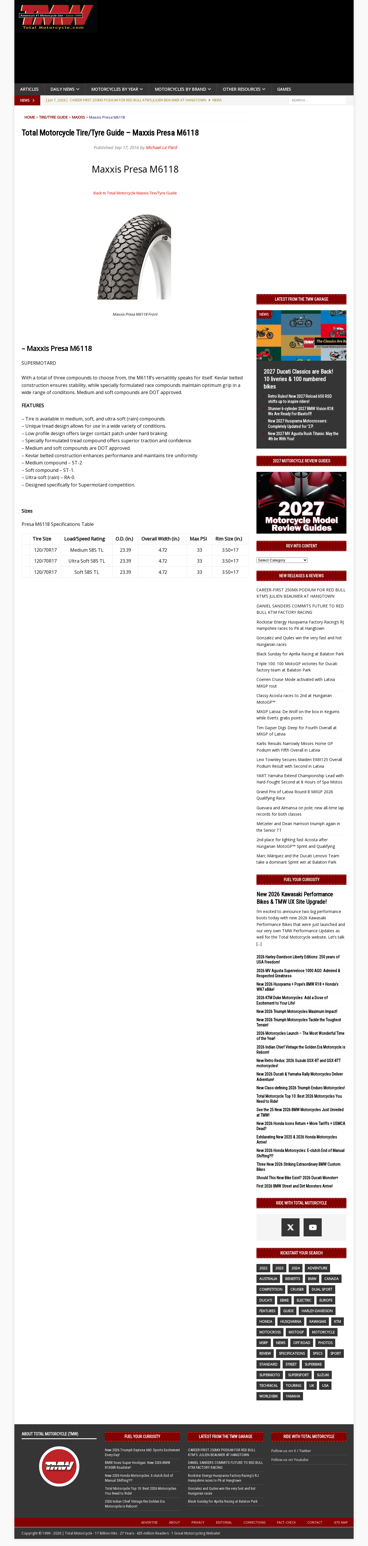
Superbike (313, 1364)
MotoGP (296, 1332)
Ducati (265, 1300)
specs (317, 1353)
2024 (296, 1268)
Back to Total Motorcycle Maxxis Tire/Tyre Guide (135, 193)
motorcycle (323, 1332)
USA (325, 1385)
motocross (270, 1332)
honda (265, 1321)
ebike (284, 1300)
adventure (317, 1268)
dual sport (322, 1289)
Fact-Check (286, 1522)
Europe (325, 1300)
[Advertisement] (227, 43)
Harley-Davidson (317, 1310)
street (291, 1364)
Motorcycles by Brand (180, 89)
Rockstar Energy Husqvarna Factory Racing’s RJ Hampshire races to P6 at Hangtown (223, 1478)
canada (331, 1278)
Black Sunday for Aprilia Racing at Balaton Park (300, 654)
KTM (337, 1321)
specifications (292, 1353)
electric (304, 1300)
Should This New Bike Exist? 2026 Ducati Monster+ (297, 1178)
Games (284, 89)
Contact (314, 1522)
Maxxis (78, 117)
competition (270, 1289)
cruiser (297, 1289)
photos (325, 1342)
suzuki (323, 1375)
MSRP (263, 1342)
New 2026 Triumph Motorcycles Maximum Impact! (296, 1011)
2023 (279, 1268)
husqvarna (290, 1321)
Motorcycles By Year (114, 89)
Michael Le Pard (161, 147)
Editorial (224, 1522)
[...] (259, 943)
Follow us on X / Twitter (291, 1450)
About (174, 1522)
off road (301, 1342)
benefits (292, 1278)
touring (293, 1385)
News (280, 1342)
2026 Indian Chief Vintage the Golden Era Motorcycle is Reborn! (135, 1503)
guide (288, 1310)
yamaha (293, 1396)
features (267, 1310)
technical (268, 1385)
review (265, 1353)
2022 (263, 1268)
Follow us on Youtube (289, 1459)
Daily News (62, 89)
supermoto (269, 1375)
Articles (29, 89)
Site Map (341, 1522)
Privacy (197, 1522)
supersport (298, 1375)
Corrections (254, 1522)
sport (335, 1353)
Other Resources (241, 89)
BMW (312, 1278)
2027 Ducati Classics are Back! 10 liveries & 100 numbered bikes (298, 379)
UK (311, 1385)
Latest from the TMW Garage (301, 299)
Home (29, 117)
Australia (268, 1278)
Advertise (149, 1522)
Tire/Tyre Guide (53, 117)
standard (268, 1364)
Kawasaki (317, 1321)
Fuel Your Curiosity (301, 879)
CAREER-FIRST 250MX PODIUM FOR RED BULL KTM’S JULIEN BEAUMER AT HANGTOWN (222, 1452)
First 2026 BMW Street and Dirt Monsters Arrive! (294, 1186)
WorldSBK (268, 1396)
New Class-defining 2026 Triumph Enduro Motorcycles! (300, 1088)
